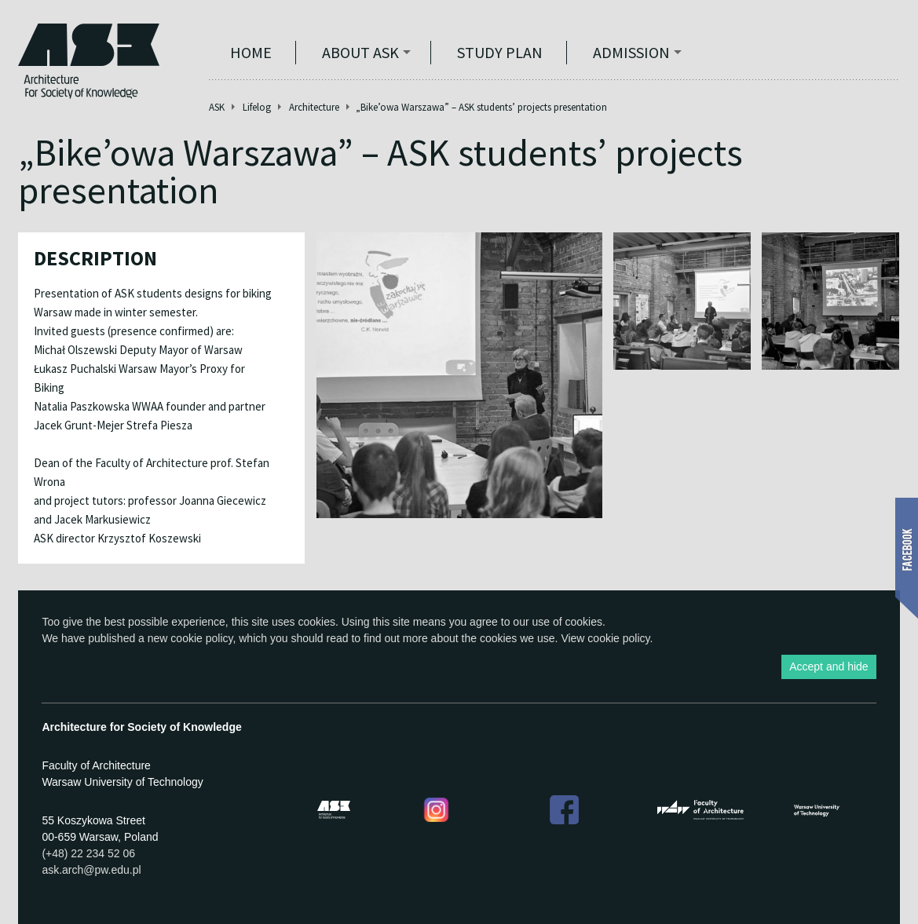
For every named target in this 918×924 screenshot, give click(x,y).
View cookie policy (605, 638)
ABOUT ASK (360, 52)
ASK (217, 107)
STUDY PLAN (500, 52)
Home (251, 52)
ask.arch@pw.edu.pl (91, 870)
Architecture (314, 107)
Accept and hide (828, 666)
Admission (631, 52)
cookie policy (201, 638)
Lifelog (257, 107)
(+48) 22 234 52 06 (88, 853)
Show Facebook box (906, 558)
